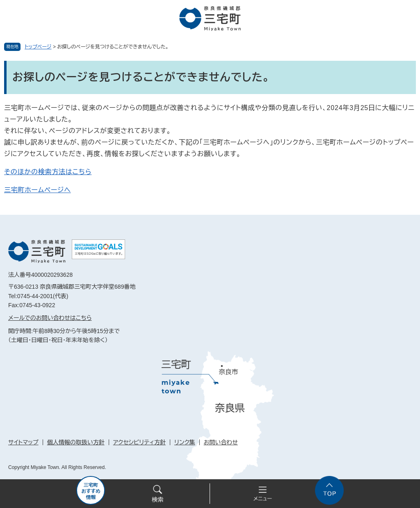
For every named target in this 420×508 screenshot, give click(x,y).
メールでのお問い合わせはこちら (50, 318)
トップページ (38, 47)
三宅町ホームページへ (37, 189)
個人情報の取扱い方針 (76, 442)
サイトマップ (23, 442)
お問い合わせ (221, 442)
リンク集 (184, 442)
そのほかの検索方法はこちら (47, 171)
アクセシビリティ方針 (139, 442)
